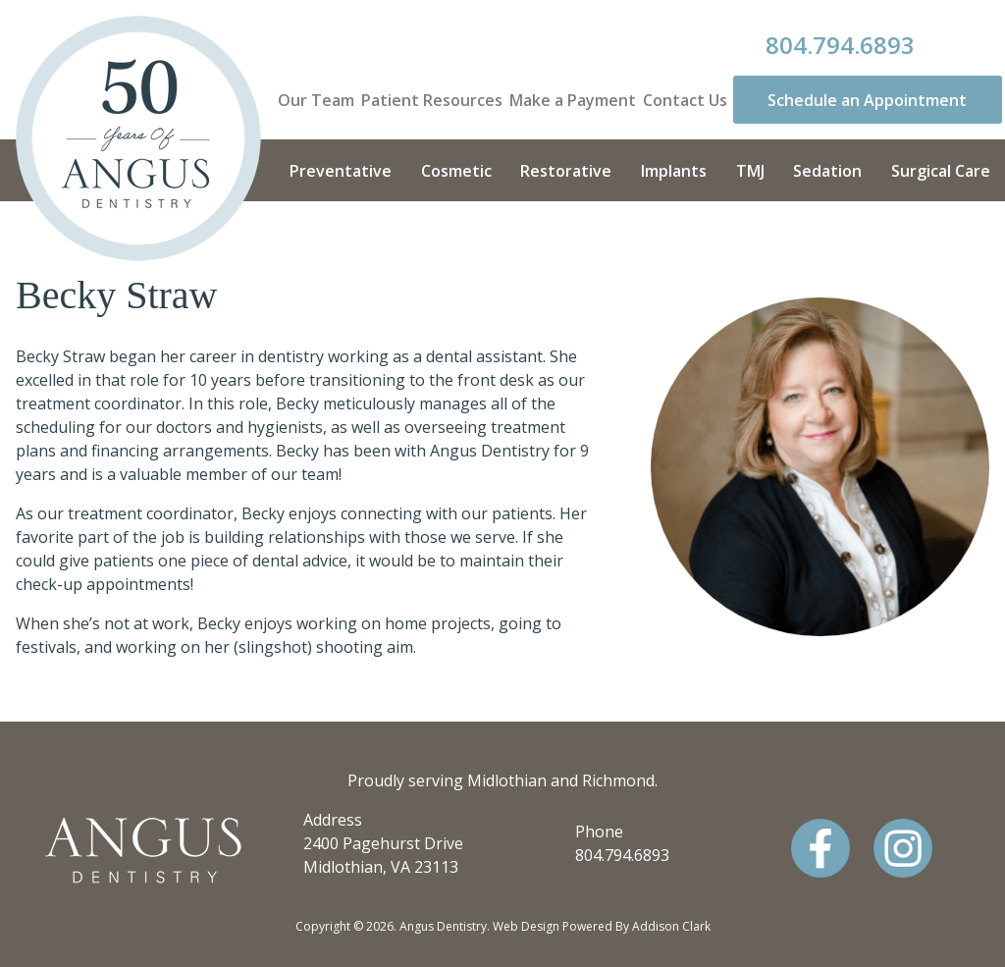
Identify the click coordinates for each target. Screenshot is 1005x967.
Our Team (316, 100)
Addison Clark (671, 926)
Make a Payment (572, 100)
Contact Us (685, 100)
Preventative (341, 171)
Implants (674, 171)
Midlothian (507, 780)
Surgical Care (940, 171)
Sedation (827, 171)
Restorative (565, 171)
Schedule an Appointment (867, 100)
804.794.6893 (840, 44)
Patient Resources (431, 100)
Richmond (618, 780)
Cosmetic (456, 171)
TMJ (750, 171)
